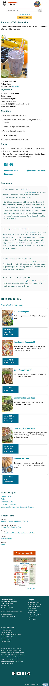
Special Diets (32, 613)
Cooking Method (33, 610)
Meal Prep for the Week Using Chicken (14, 521)
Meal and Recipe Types (35, 615)
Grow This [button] (28, 17)
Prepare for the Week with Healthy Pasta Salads (18, 533)
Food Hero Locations (7, 639)
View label (16, 87)
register (32, 192)
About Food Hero (6, 630)
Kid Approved (32, 608)
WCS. (41, 684)
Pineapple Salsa (7, 502)
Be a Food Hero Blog (7, 637)
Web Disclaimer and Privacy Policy (11, 634)
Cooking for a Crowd (34, 606)
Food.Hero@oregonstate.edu (13, 611)
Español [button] (20, 17)
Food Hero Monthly (6, 632)
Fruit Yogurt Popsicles (8, 504)
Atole (3, 499)
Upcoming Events (6, 641)
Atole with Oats (6, 496)
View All (29, 588)
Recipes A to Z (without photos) (12, 305)
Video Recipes (32, 619)
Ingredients (31, 617)
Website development (31, 684)
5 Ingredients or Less (34, 604)
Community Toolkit (25, 14)
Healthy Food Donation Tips (11, 527)
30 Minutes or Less (34, 602)
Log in (26, 192)
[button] (4, 36)
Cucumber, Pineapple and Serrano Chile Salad (17, 507)
